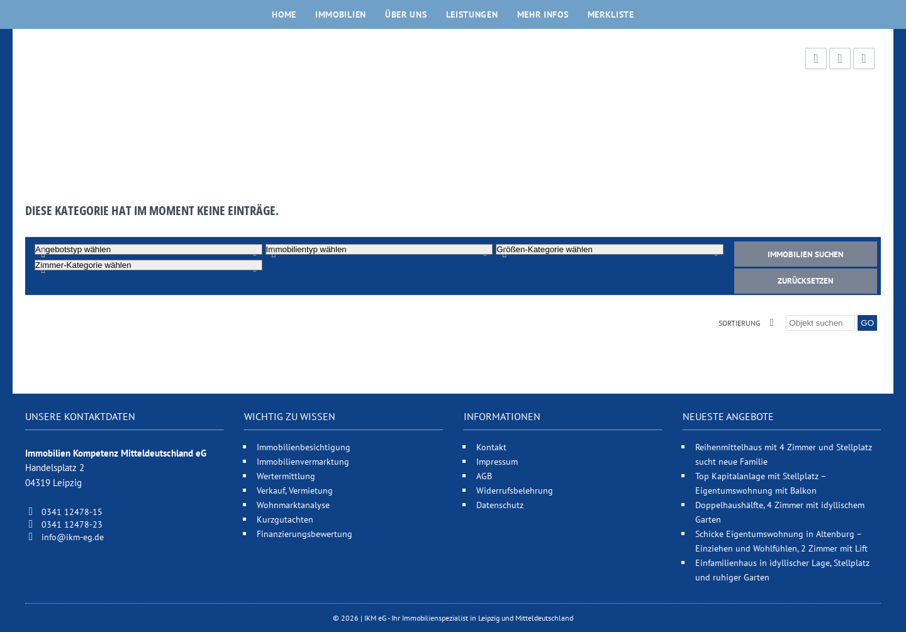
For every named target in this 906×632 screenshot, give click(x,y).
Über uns (406, 14)
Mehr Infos (543, 14)
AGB (484, 476)
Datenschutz (499, 505)
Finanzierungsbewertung (304, 534)
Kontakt (491, 447)
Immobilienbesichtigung (303, 447)
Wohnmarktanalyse (293, 505)
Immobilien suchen (806, 254)
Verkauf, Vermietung (295, 490)
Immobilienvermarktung (303, 461)
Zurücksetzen (806, 280)
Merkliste (611, 14)
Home (284, 14)
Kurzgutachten (285, 519)
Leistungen (472, 14)
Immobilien (340, 14)
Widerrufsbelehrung (514, 490)
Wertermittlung (286, 476)
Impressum (497, 461)
